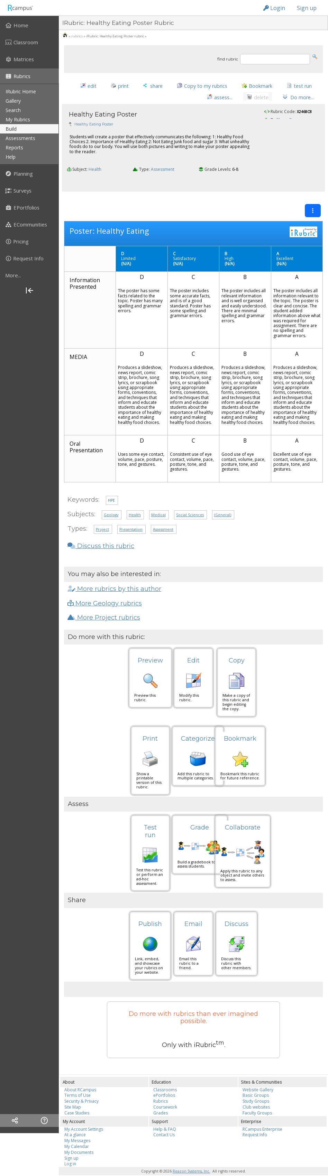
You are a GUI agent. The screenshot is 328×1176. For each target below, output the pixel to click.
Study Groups (256, 1089)
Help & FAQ (164, 1117)
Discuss (236, 912)
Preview (150, 648)
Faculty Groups (257, 1101)
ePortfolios (164, 1083)
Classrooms (165, 1078)
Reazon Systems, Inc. (191, 1159)
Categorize (198, 727)
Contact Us (164, 1123)
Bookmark (240, 727)
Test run (150, 819)
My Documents (78, 1140)
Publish (150, 912)
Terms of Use (77, 1083)
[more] (29, 275)
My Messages (77, 1129)
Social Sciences (190, 503)
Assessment (162, 172)
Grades (160, 1101)
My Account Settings (83, 1117)
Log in (70, 1152)
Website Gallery (258, 1078)
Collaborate (243, 816)
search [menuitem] (13, 110)
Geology (111, 503)
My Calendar (76, 1134)
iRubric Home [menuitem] (21, 91)
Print (150, 727)
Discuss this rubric (100, 534)
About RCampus (80, 1078)
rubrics (77, 36)
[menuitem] (29, 25)
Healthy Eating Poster (93, 126)
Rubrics (160, 1089)
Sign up (307, 8)
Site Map (72, 1095)
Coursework (165, 1095)
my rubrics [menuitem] (18, 119)
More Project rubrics (103, 606)
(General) (222, 503)
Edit (193, 648)
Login (274, 8)
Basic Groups (256, 1083)
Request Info (255, 1123)
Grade (199, 816)
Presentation (131, 517)
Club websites (256, 1095)
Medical (158, 503)
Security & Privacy (81, 1089)
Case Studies (76, 1101)
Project (102, 517)
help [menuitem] (11, 157)
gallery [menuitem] (13, 101)
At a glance (75, 1123)
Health (95, 172)
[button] (315, 56)
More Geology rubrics (104, 591)
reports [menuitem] (14, 147)
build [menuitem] (11, 129)
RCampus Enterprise (262, 1117)
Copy (237, 648)
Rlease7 (284, 122)
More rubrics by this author (114, 577)
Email (193, 912)
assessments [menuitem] (20, 138)
